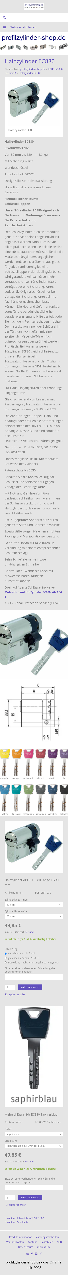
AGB (59, 1242)
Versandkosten (15, 1242)
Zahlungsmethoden (47, 1237)
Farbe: (8, 1129)
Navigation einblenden (23, 27)
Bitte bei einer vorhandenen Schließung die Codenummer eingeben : (30, 970)
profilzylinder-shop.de (32, 69)
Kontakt (32, 1242)
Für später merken (15, 994)
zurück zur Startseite (17, 1222)
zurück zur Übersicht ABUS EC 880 (24, 1218)
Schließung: (11, 949)
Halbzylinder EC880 (30, 73)
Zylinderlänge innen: (16, 899)
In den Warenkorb (30, 987)
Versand (29, 931)
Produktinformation (20, 1237)
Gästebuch (46, 1242)
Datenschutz (25, 1247)
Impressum (43, 1247)
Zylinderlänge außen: (17, 911)
